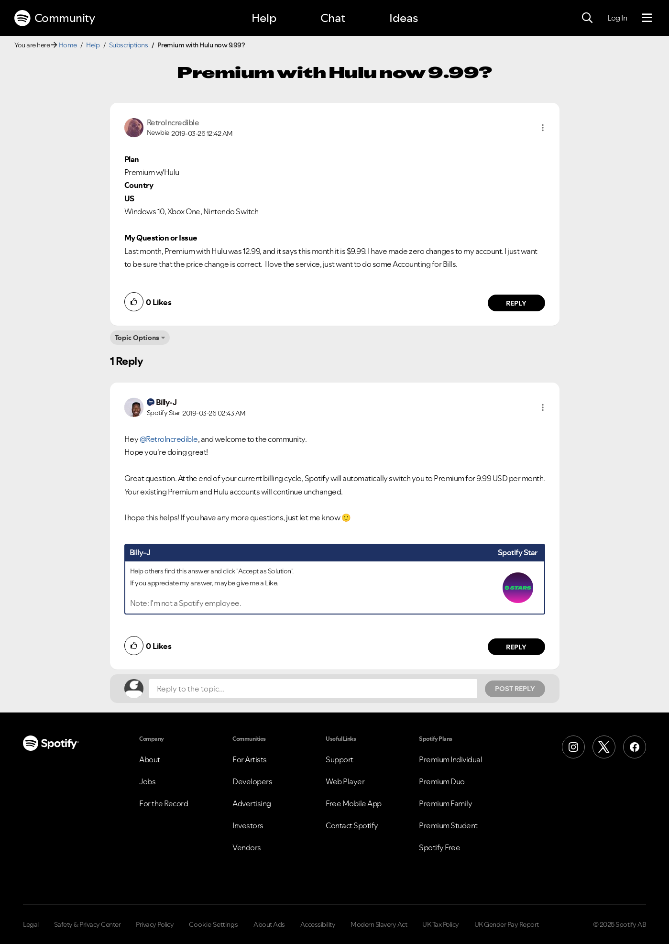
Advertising (251, 803)
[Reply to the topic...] (313, 688)
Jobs (147, 781)
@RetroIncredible (169, 439)
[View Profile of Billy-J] (166, 402)
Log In (617, 17)
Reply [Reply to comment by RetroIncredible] (516, 303)
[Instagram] (573, 746)
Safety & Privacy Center (87, 924)
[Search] (587, 18)
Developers (252, 781)
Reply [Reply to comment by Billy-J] (516, 647)
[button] (543, 128)
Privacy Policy (155, 924)
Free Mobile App (354, 803)
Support (339, 759)
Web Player (345, 781)
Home (68, 45)
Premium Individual (450, 759)
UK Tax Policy (440, 924)
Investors (247, 825)
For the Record (163, 803)
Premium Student (448, 825)
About (149, 759)
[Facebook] (634, 746)
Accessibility (318, 924)
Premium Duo (442, 781)
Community (54, 18)
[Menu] (647, 18)
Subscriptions (128, 45)
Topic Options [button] (137, 337)
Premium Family (445, 803)
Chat (332, 18)
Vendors (246, 847)
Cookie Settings (213, 924)
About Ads (269, 924)
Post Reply (515, 688)
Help (264, 18)
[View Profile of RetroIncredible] (173, 122)
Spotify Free (439, 847)
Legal (31, 924)
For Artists (249, 759)
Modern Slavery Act (379, 924)
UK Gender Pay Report (506, 924)
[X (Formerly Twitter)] (603, 746)
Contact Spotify (352, 825)
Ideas (403, 18)
